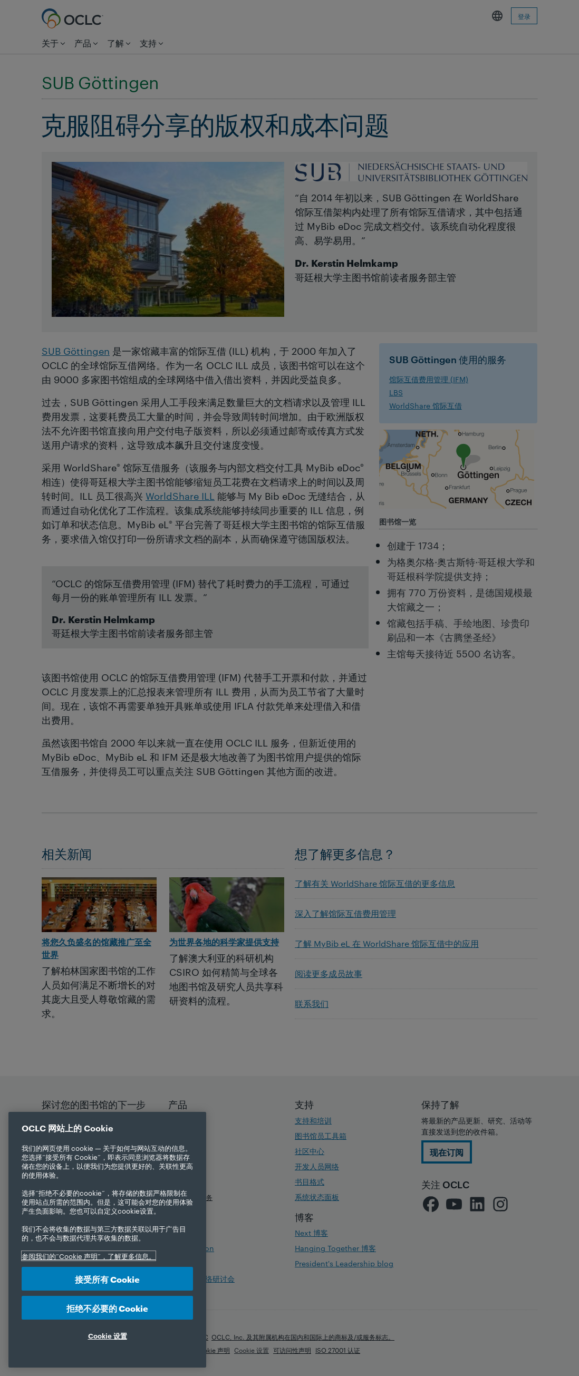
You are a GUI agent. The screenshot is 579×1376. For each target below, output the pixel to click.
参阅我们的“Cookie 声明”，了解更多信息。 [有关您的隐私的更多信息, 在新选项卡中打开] (89, 1256)
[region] (107, 1240)
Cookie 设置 (107, 1335)
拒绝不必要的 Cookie (107, 1308)
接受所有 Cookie (107, 1279)
